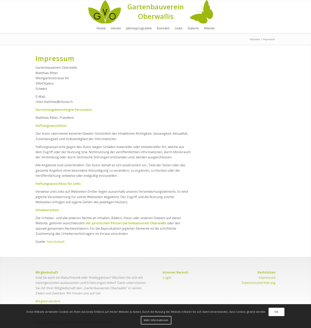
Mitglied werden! (48, 301)
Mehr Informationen (156, 320)
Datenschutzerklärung (258, 283)
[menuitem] (101, 28)
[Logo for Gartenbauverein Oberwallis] (155, 11)
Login (167, 277)
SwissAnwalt (55, 241)
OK (276, 311)
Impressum (267, 277)
